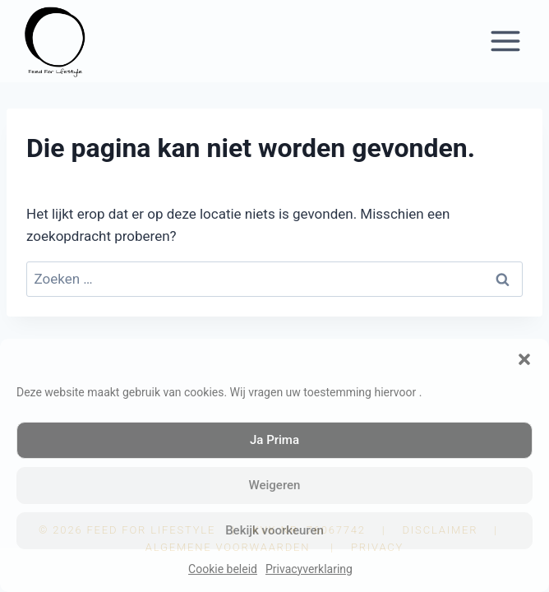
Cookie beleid (222, 569)
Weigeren (275, 485)
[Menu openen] (505, 40)
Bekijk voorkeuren (274, 530)
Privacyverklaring (309, 569)
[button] (524, 359)
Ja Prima (274, 439)
